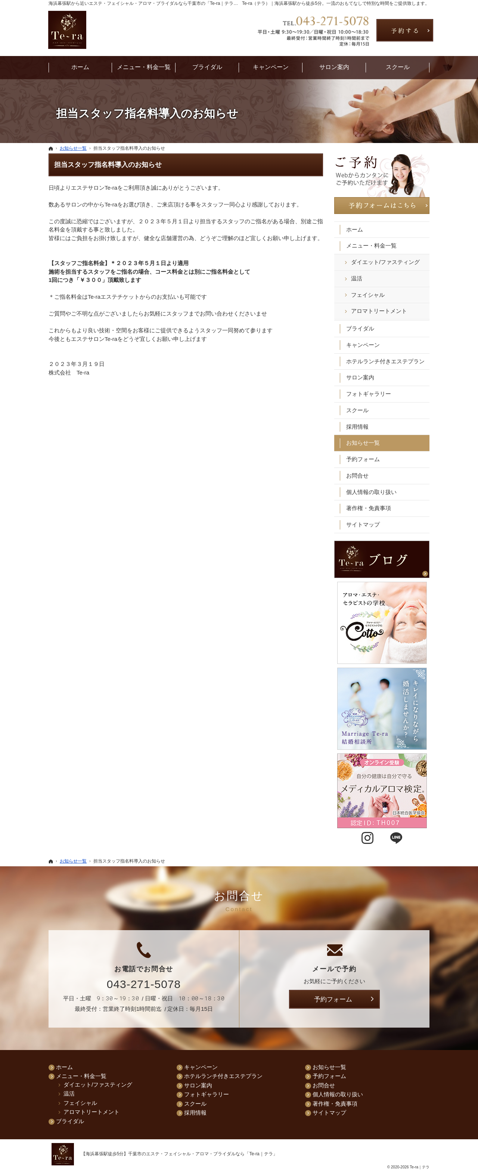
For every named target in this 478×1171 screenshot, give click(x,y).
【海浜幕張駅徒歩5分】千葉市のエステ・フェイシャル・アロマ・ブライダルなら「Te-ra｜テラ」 (179, 1153)
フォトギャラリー (368, 393)
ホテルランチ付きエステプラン (385, 360)
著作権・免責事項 (368, 507)
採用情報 (357, 426)
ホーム (354, 229)
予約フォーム (363, 459)
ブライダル (360, 328)
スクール (357, 410)
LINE (396, 838)
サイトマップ (363, 524)
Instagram (367, 838)
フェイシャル (368, 294)
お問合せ (357, 475)
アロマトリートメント (379, 310)
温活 (356, 278)
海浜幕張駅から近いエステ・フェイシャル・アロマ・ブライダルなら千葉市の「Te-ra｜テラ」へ (145, 3)
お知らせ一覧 (363, 442)
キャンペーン (363, 344)
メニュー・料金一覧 (371, 245)
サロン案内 (360, 377)
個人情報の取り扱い (371, 491)
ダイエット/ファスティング (385, 261)
